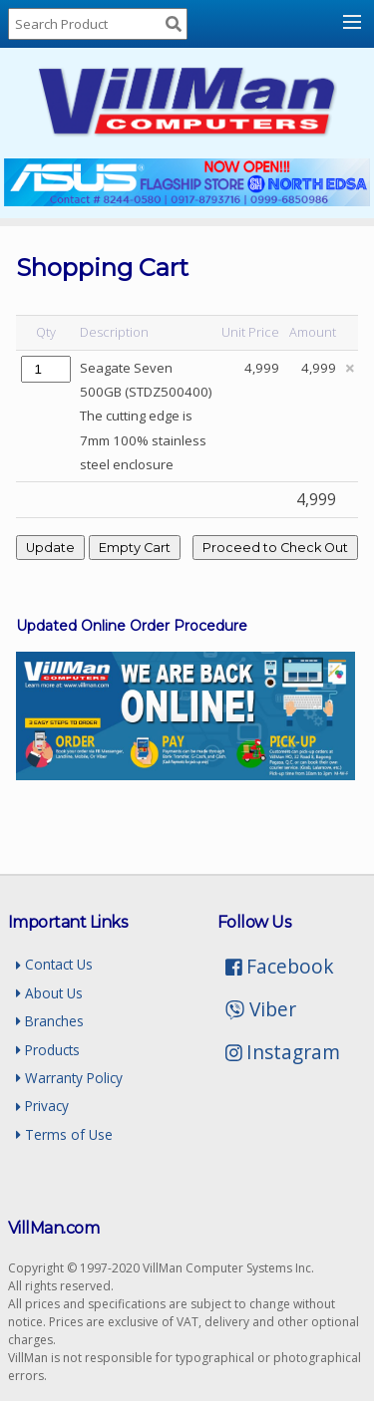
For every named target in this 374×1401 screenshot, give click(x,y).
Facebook (280, 966)
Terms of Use (64, 1134)
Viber (260, 1008)
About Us (49, 992)
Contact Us (54, 964)
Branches (50, 1020)
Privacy (42, 1105)
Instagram (283, 1051)
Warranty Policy (69, 1077)
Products (48, 1049)
